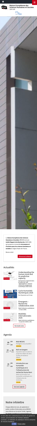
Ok (14, 424)
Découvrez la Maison (25, 256)
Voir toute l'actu (19, 326)
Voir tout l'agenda (19, 387)
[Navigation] (34, 2)
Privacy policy (21, 424)
